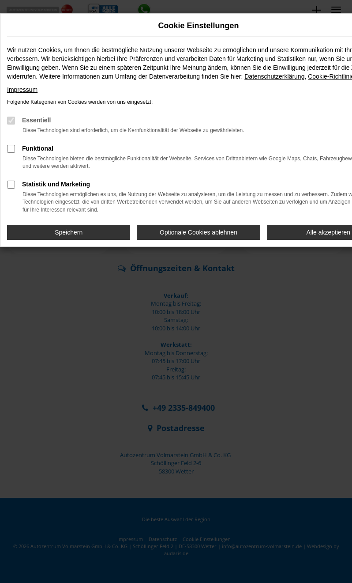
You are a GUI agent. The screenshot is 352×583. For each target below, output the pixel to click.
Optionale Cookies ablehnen (198, 232)
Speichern (68, 232)
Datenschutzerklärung (274, 76)
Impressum (22, 89)
